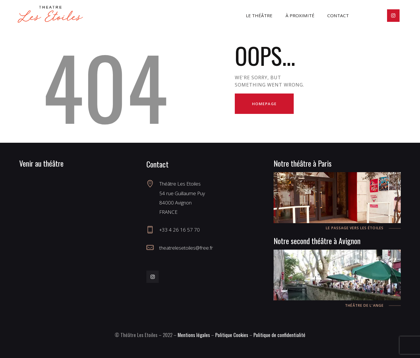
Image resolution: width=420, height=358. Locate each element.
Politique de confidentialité (279, 334)
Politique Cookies (231, 334)
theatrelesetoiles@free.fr (186, 247)
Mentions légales (194, 334)
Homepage (264, 103)
